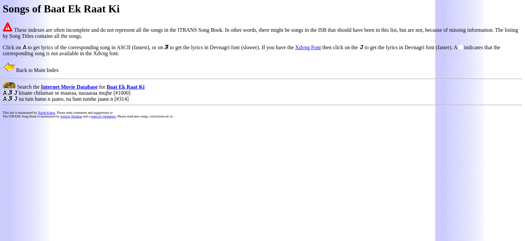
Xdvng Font (308, 47)
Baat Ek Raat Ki (125, 87)
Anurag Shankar (71, 116)
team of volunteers (103, 116)
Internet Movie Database (69, 87)
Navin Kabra (46, 112)
